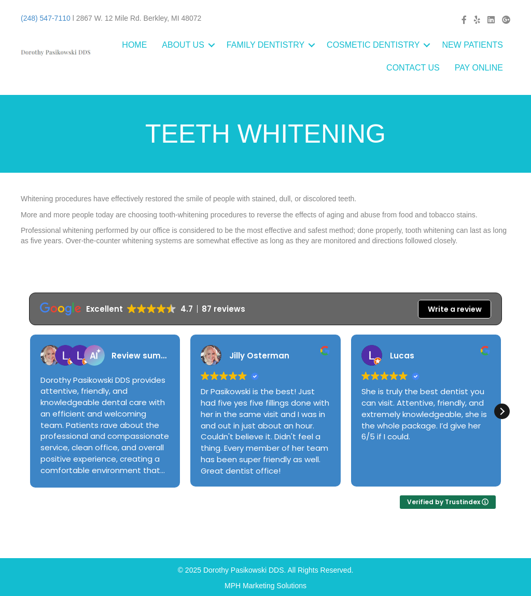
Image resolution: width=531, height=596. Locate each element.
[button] (502, 411)
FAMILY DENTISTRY (265, 44)
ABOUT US (183, 44)
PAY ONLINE (479, 67)
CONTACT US (413, 67)
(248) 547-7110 (46, 18)
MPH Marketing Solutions (265, 585)
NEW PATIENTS (472, 44)
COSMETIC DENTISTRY (373, 44)
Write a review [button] (455, 309)
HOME (134, 44)
